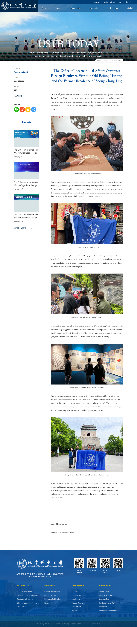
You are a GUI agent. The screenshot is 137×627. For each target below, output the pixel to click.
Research (113, 8)
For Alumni (103, 607)
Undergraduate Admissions (27, 595)
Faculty (105, 2)
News (44, 8)
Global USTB (22, 607)
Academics (75, 8)
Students (97, 2)
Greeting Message (79, 595)
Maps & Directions (106, 595)
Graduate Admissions (25, 599)
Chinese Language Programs (28, 603)
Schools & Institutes (24, 591)
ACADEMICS (23, 585)
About (58, 8)
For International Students (109, 611)
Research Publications (52, 599)
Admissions (95, 8)
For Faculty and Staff (107, 603)
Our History (76, 591)
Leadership (76, 599)
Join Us (74, 611)
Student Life (76, 607)
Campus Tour (104, 599)
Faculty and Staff (115, 60)
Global (130, 8)
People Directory (78, 603)
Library (47, 603)
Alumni (112, 2)
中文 (131, 2)
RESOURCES (105, 585)
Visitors (120, 2)
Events (26, 122)
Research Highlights (52, 591)
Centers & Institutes (51, 595)
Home (99, 60)
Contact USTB (104, 591)
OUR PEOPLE (78, 585)
